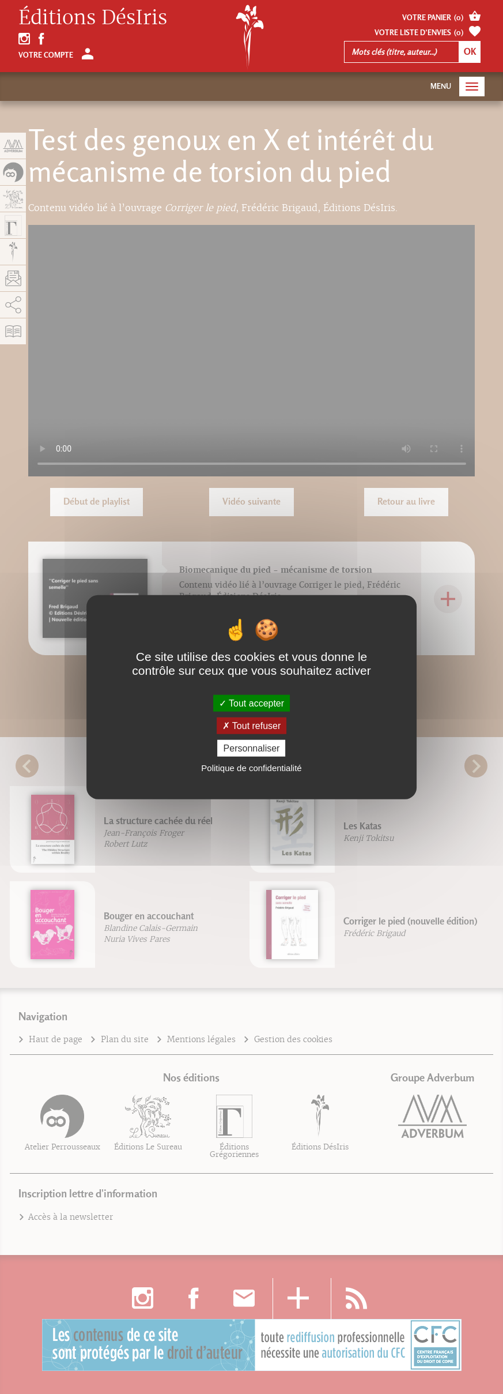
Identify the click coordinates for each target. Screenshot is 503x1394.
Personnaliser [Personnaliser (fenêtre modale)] (252, 748)
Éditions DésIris (92, 18)
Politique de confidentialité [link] (251, 768)
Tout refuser (251, 725)
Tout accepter (251, 703)
